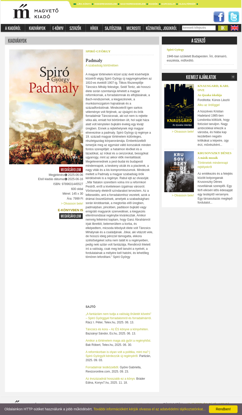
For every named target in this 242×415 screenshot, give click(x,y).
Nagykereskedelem (132, 4)
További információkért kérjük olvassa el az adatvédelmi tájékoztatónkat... (149, 409)
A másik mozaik (208, 158)
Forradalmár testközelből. (102, 367)
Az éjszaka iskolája (210, 95)
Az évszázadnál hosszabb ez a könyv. (110, 378)
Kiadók (153, 4)
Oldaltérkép (187, 4)
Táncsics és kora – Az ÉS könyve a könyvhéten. (117, 329)
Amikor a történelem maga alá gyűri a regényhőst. (118, 340)
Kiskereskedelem (105, 4)
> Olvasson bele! (72, 203)
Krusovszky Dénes (214, 153)
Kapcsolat (168, 4)
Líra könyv (84, 4)
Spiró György (98, 51)
